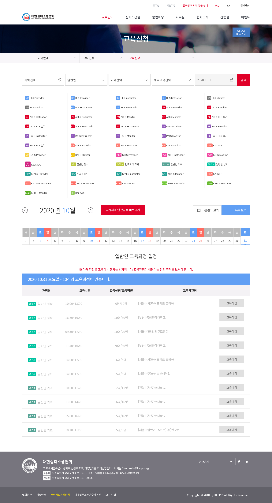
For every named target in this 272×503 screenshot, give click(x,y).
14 (120, 241)
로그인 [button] (156, 5)
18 (149, 241)
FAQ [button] (217, 5)
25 (200, 241)
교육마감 (231, 303)
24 (193, 241)
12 (106, 241)
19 (156, 241)
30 (237, 241)
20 (164, 241)
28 (222, 241)
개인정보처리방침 (60, 495)
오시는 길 (111, 495)
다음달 (90, 210)
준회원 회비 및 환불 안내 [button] (195, 5)
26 (208, 241)
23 (186, 241)
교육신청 (88, 58)
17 (142, 241)
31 (245, 241)
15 (127, 241)
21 (171, 241)
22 (178, 241)
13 (113, 241)
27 (215, 241)
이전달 (25, 210)
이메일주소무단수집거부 (88, 495)
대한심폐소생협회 (38, 17)
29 (229, 241)
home (28, 58)
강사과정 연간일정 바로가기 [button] (123, 209)
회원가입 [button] (171, 5)
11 (98, 241)
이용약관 (41, 495)
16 (135, 241)
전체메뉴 (244, 5)
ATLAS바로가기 (241, 32)
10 (91, 241)
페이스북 (24, 5)
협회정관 (27, 495)
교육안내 (43, 58)
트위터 (29, 5)
